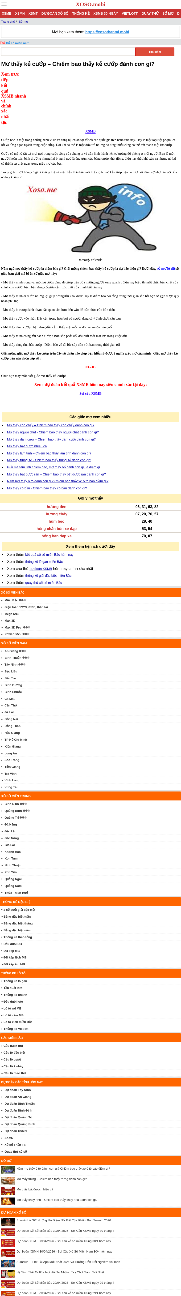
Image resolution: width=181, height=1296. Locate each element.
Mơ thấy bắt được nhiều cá (27, 398)
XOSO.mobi (90, 4)
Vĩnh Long (12, 732)
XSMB (6, 13)
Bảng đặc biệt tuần (17, 868)
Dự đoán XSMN (15, 1083)
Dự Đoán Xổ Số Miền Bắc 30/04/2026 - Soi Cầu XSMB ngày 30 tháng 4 (65, 1182)
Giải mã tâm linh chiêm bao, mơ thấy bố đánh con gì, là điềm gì (53, 419)
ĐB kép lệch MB (15, 909)
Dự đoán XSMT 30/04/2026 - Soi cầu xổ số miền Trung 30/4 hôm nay (63, 1193)
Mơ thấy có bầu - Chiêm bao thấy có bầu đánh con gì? (47, 440)
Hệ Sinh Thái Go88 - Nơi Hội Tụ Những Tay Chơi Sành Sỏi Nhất (60, 1224)
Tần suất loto (13, 939)
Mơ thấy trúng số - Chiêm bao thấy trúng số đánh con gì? (49, 412)
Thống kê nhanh (15, 946)
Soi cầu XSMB (90, 345)
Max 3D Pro (12, 579)
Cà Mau (9, 650)
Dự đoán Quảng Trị (18, 1069)
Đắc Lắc (10, 783)
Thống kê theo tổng (18, 889)
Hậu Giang (12, 684)
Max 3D (9, 572)
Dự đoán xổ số (55, 13)
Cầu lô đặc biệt (14, 1004)
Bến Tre (10, 630)
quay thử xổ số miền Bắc (43, 534)
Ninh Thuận (12, 817)
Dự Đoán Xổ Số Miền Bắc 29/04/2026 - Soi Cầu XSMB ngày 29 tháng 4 (65, 1234)
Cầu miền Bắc (12, 990)
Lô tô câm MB (14, 967)
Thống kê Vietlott (16, 980)
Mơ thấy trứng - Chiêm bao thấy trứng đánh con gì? (51, 1131)
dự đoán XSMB (40, 520)
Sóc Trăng (11, 712)
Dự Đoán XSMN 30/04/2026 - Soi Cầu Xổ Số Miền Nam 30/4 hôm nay (64, 1203)
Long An (10, 705)
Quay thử (149, 13)
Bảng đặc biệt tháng (18, 875)
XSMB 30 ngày (105, 13)
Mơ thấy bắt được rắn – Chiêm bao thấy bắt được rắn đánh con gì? (56, 426)
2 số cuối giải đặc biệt (19, 861)
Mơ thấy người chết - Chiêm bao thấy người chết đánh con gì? (53, 384)
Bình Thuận (12, 609)
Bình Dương (13, 637)
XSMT (33, 13)
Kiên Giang (12, 698)
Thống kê (81, 13)
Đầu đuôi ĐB (13, 896)
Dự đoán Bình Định (18, 1062)
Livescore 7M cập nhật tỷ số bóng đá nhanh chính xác (53, 1265)
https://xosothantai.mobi (107, 32)
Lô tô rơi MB (12, 960)
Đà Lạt (9, 664)
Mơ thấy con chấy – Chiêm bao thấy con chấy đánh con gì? (50, 377)
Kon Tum (10, 810)
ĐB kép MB (12, 902)
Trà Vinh (10, 725)
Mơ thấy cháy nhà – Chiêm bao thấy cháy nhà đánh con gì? (57, 1151)
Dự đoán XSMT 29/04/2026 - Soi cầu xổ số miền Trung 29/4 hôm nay (63, 1245)
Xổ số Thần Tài (15, 1096)
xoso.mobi (42, 1280)
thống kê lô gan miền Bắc (44, 513)
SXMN (8, 1089)
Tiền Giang (12, 718)
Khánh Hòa (12, 803)
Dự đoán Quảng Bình (19, 1076)
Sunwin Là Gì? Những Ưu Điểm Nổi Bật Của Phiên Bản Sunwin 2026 (63, 1172)
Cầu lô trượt (12, 1011)
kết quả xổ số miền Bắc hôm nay (49, 506)
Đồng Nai (11, 671)
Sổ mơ (167, 13)
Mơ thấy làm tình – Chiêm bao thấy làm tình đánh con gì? (49, 405)
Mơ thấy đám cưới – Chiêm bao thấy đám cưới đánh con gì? (51, 391)
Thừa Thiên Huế (16, 844)
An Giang (11, 603)
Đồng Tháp (12, 678)
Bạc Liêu (10, 623)
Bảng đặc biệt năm (17, 882)
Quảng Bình (13, 762)
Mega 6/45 (11, 566)
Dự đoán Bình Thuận (19, 1055)
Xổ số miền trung (16, 748)
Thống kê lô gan (15, 933)
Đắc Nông (11, 790)
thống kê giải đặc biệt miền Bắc (48, 527)
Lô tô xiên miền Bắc (18, 973)
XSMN (20, 13)
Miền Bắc (11, 552)
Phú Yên (10, 824)
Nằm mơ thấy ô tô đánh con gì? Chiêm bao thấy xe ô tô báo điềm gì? (57, 433)
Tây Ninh (10, 616)
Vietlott (130, 13)
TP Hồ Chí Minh (15, 691)
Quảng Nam (13, 837)
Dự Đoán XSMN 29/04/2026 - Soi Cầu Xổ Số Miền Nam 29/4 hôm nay (64, 1255)
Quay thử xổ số (15, 1103)
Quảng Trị (11, 769)
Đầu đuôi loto (13, 953)
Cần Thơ (10, 657)
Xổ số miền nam (17, 43)
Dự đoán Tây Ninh (17, 1042)
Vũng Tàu (11, 739)
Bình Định (11, 755)
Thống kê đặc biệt (16, 853)
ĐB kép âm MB (14, 916)
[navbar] (4, 4)
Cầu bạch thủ (13, 997)
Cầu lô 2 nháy (13, 1018)
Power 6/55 (12, 586)
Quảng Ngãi (13, 831)
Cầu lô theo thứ (15, 1025)
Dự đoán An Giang (17, 1048)
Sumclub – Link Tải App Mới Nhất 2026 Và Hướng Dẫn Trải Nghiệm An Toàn (68, 1213)
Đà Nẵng (10, 776)
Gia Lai (9, 797)
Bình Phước (13, 644)
